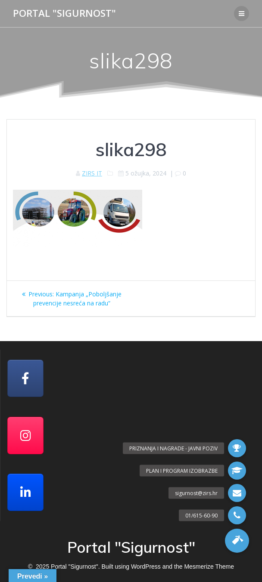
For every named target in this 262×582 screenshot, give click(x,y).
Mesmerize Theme (209, 566)
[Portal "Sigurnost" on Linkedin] (25, 492)
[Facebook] (25, 378)
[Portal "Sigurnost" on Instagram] (25, 435)
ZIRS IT (92, 173)
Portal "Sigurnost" (64, 13)
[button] (237, 541)
